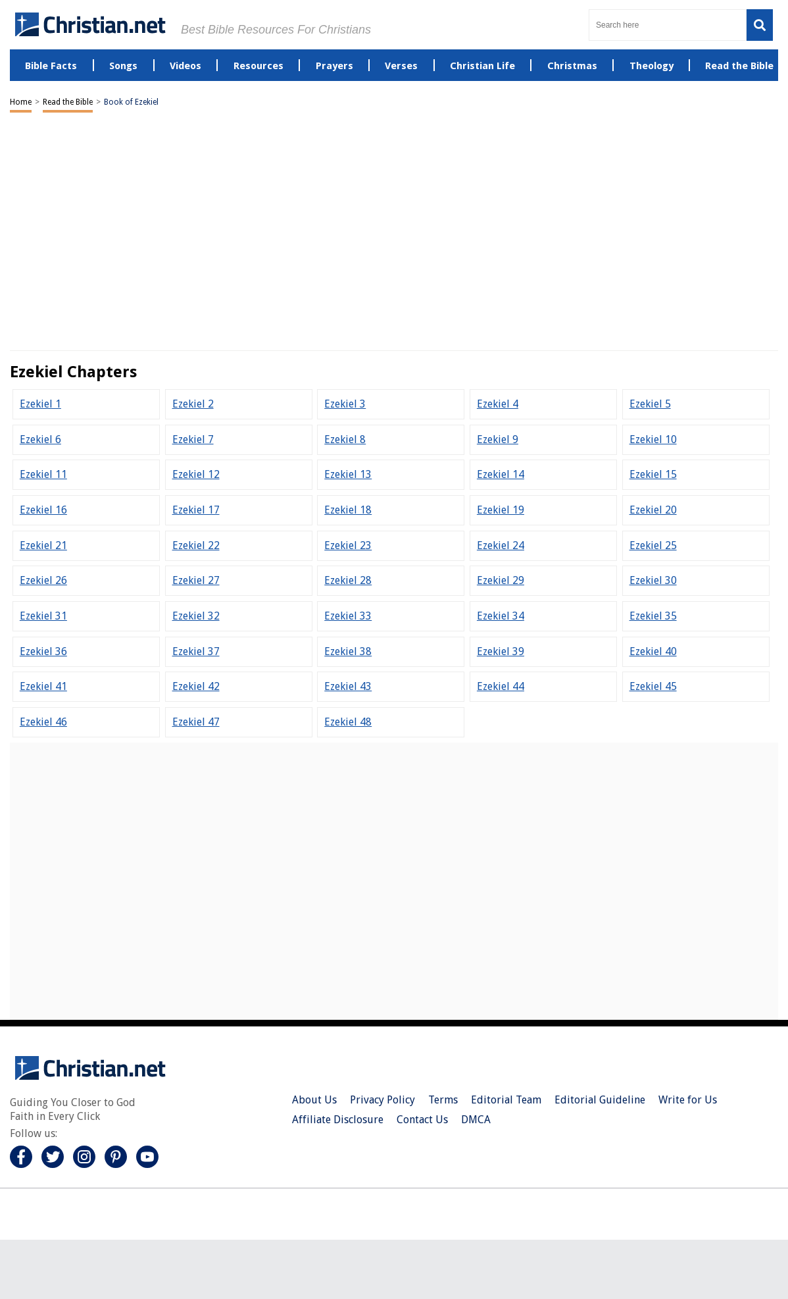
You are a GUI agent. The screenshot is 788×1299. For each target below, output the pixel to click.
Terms (443, 1100)
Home (21, 102)
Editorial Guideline (599, 1100)
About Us (314, 1100)
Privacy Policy (382, 1100)
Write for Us (687, 1100)
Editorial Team (506, 1100)
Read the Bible (68, 102)
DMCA (476, 1119)
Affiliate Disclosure (337, 1119)
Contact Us (422, 1119)
